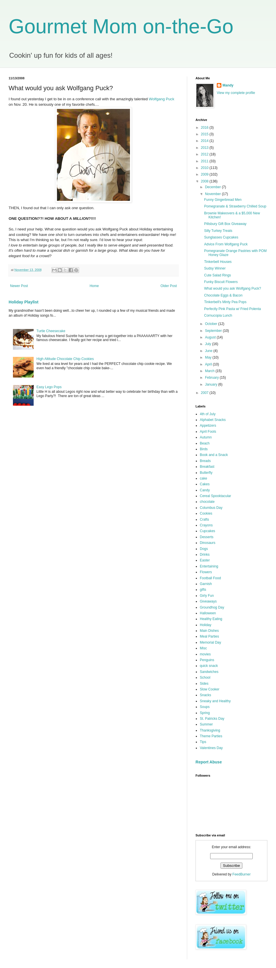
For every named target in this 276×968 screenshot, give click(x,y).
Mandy (228, 85)
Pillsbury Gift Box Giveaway (225, 224)
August (211, 337)
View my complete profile (236, 93)
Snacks (205, 695)
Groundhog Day (212, 607)
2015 (205, 134)
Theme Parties (211, 736)
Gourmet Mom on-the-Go (121, 26)
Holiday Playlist (24, 302)
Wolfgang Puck (161, 99)
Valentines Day (211, 748)
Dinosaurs (207, 543)
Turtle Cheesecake (51, 331)
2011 (205, 161)
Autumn (206, 437)
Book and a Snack (214, 455)
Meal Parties (209, 636)
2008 (205, 181)
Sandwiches (209, 672)
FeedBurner (241, 874)
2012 (205, 154)
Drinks (205, 555)
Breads (205, 461)
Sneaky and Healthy (215, 701)
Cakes (205, 484)
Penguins (207, 660)
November (213, 194)
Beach (205, 443)
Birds (204, 449)
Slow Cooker (209, 689)
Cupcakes (207, 531)
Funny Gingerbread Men (222, 200)
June (209, 351)
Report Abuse (208, 762)
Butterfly (206, 473)
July (208, 344)
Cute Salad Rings (217, 275)
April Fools (208, 432)
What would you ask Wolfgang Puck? (232, 288)
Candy (205, 490)
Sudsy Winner (215, 268)
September (214, 331)
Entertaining (209, 566)
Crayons (206, 525)
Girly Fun (207, 596)
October (211, 324)
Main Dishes (209, 631)
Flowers (206, 572)
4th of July (208, 414)
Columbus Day (211, 508)
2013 (205, 148)
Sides (204, 684)
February (212, 378)
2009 (205, 174)
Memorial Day (210, 642)
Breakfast (207, 467)
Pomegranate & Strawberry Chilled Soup (235, 206)
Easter (205, 560)
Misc (203, 648)
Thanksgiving (210, 730)
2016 (205, 128)
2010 (205, 168)
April (209, 364)
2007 (205, 393)
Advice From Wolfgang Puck (226, 244)
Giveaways (208, 601)
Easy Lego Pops (49, 387)
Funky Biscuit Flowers (221, 282)
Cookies (206, 513)
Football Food (210, 578)
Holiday (205, 625)
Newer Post (19, 286)
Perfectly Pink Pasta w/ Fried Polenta (232, 309)
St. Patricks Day (212, 719)
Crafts (204, 519)
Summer (206, 724)
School (205, 678)
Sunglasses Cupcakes (221, 237)
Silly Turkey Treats (218, 231)
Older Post (168, 286)
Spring (205, 713)
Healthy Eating (211, 619)
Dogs (204, 549)
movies (205, 654)
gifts (203, 590)
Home (94, 286)
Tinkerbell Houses (218, 262)
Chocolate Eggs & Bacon (223, 295)
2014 (205, 141)
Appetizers (208, 426)
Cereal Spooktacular (215, 496)
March (210, 371)
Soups (205, 707)
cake (203, 478)
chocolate (207, 502)
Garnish (206, 584)
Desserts (206, 537)
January (211, 384)
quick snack (209, 666)
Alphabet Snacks (213, 420)
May (208, 357)
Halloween (208, 613)
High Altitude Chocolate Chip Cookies (65, 359)
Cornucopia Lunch (218, 315)
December (213, 187)
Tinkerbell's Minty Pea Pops (225, 302)
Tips (203, 742)
